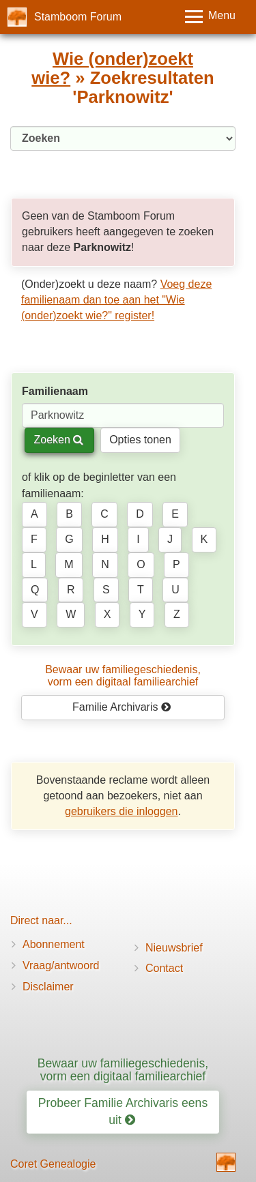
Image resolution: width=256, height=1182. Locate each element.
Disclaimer (48, 986)
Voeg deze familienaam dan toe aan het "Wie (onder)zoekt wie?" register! (116, 299)
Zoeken (58, 439)
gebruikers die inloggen (121, 811)
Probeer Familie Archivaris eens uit (123, 1111)
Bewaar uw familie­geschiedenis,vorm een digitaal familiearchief (123, 676)
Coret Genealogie (53, 1164)
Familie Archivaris (121, 707)
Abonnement (54, 944)
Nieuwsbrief (174, 948)
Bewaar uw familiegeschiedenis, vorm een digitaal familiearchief (123, 1070)
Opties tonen (140, 439)
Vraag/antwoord (61, 965)
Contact (164, 968)
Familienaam (55, 391)
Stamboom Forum (78, 17)
